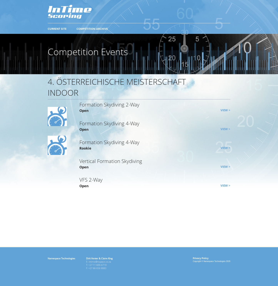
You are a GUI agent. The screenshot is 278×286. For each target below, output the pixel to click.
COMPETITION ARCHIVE (92, 29)
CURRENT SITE (57, 29)
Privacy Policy (200, 258)
